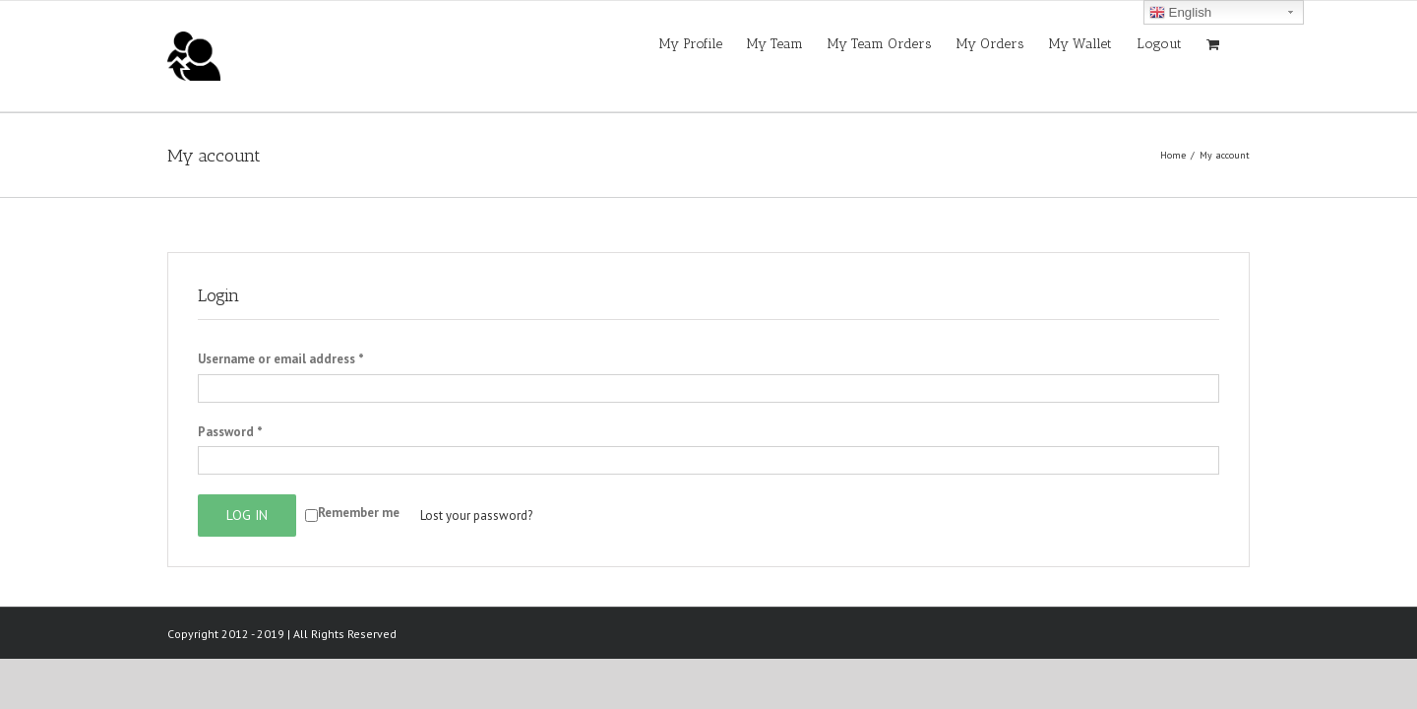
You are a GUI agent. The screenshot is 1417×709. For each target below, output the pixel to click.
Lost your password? (476, 515)
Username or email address (281, 359)
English (1180, 13)
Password (230, 431)
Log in (247, 515)
